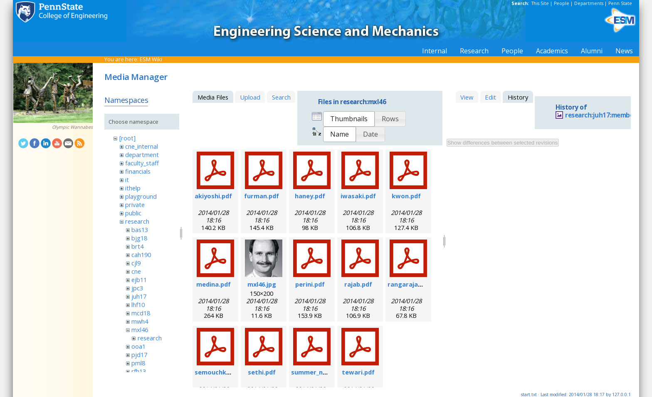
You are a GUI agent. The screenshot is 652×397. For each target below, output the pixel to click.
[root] (127, 138)
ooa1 (138, 346)
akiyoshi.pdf (213, 196)
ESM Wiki (151, 59)
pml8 (138, 363)
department (142, 154)
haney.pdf (310, 196)
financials (138, 171)
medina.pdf (213, 284)
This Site (540, 3)
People (561, 3)
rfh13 (138, 371)
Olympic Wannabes (72, 127)
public (133, 213)
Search (281, 97)
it (127, 179)
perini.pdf (310, 284)
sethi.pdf (262, 372)
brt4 (137, 246)
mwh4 (139, 321)
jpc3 (137, 288)
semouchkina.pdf (221, 372)
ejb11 (139, 279)
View (466, 97)
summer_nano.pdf (318, 372)
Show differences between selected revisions (502, 143)
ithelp (133, 188)
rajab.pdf (358, 284)
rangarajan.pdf (411, 284)
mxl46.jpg (261, 284)
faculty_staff (142, 163)
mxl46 (139, 329)
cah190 (141, 254)
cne (136, 271)
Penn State (620, 3)
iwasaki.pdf (358, 196)
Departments (588, 3)
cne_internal (141, 146)
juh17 (138, 296)
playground (141, 196)
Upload (250, 97)
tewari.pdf (358, 372)
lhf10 (138, 304)
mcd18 (140, 313)
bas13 (139, 229)
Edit (490, 97)
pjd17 (139, 354)
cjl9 (136, 263)
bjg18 (139, 238)
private (135, 204)
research (137, 221)
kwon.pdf (406, 196)
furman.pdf (261, 196)
